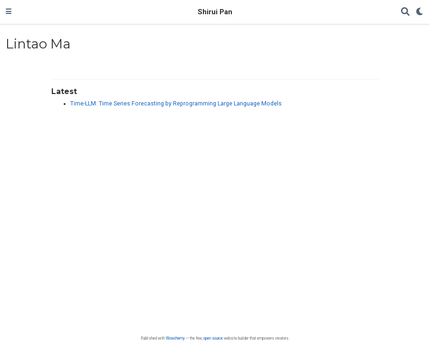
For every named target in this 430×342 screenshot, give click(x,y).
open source (213, 338)
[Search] (405, 12)
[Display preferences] (420, 12)
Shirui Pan (215, 12)
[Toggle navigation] (8, 12)
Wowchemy (175, 338)
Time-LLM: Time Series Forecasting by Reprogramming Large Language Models (176, 103)
